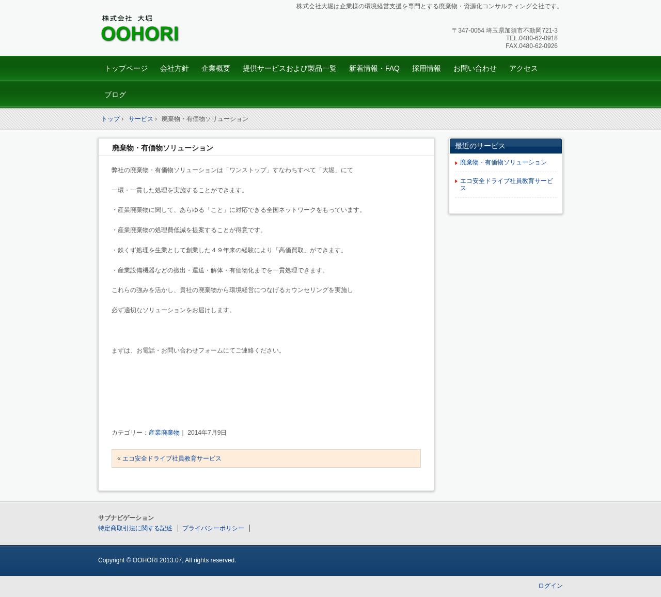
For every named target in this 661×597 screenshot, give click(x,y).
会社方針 (174, 68)
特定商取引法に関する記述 (135, 528)
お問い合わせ (475, 68)
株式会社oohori (170, 29)
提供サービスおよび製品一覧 (290, 68)
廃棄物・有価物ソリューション (162, 148)
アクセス (523, 68)
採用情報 (426, 68)
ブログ (115, 94)
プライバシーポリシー (213, 528)
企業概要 (215, 68)
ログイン (550, 585)
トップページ (126, 68)
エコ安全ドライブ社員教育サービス (172, 458)
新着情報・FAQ (374, 68)
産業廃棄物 (164, 432)
